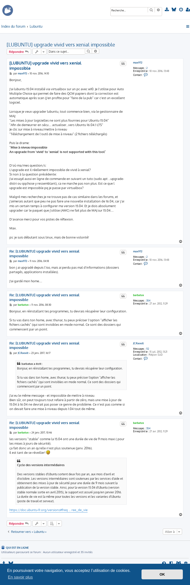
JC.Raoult (138, 343)
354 (148, 300)
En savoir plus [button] (20, 577)
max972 (137, 62)
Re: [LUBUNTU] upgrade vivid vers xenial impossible (44, 253)
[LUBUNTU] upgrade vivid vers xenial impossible (61, 44)
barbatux (138, 295)
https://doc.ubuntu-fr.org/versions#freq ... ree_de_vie (48, 510)
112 (147, 348)
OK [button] (162, 574)
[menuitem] (167, 9)
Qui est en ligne (17, 547)
